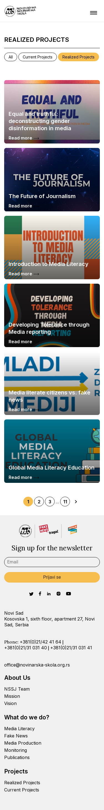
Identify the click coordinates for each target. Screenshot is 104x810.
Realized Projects (78, 57)
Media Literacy (19, 728)
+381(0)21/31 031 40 (25, 647)
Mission (12, 696)
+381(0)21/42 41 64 (40, 642)
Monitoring (15, 750)
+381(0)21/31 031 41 (71, 647)
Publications (17, 757)
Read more (24, 138)
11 (65, 501)
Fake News (16, 736)
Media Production (22, 743)
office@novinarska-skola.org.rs (37, 665)
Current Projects (37, 57)
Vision (10, 703)
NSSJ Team (17, 689)
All (11, 57)
